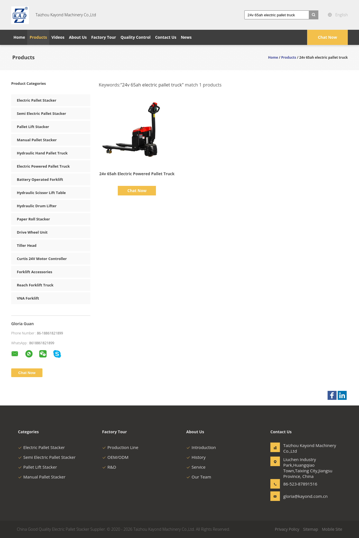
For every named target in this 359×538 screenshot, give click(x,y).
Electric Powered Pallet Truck (43, 166)
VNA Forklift (28, 298)
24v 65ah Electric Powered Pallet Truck (136, 173)
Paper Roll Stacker (33, 219)
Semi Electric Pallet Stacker (41, 113)
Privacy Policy (287, 529)
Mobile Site (332, 529)
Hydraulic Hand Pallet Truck (42, 153)
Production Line (120, 447)
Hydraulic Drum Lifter (37, 205)
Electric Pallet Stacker (36, 100)
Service (196, 467)
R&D (109, 467)
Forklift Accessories (34, 271)
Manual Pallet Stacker (37, 139)
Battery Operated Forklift (40, 179)
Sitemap (310, 529)
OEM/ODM (115, 457)
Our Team (198, 477)
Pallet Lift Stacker (33, 126)
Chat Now (327, 37)
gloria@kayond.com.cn (301, 496)
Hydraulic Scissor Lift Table (41, 192)
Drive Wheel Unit (32, 232)
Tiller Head (26, 245)
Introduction (201, 447)
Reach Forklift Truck (35, 285)
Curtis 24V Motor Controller (42, 258)
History (196, 457)
